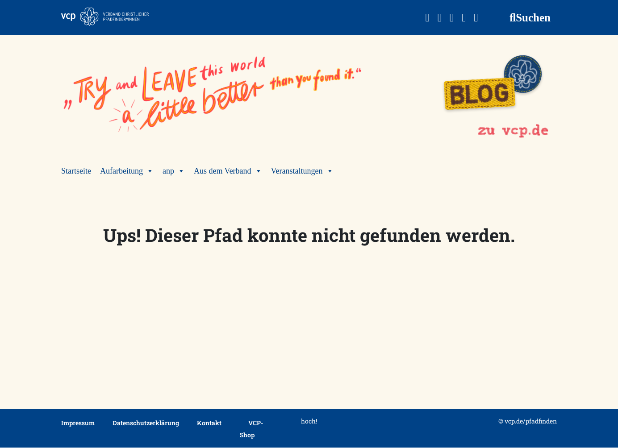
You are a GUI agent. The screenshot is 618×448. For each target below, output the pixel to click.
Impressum (78, 423)
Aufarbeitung (127, 171)
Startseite (76, 170)
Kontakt (209, 423)
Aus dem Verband (228, 171)
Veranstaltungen (302, 171)
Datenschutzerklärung (146, 423)
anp (174, 171)
